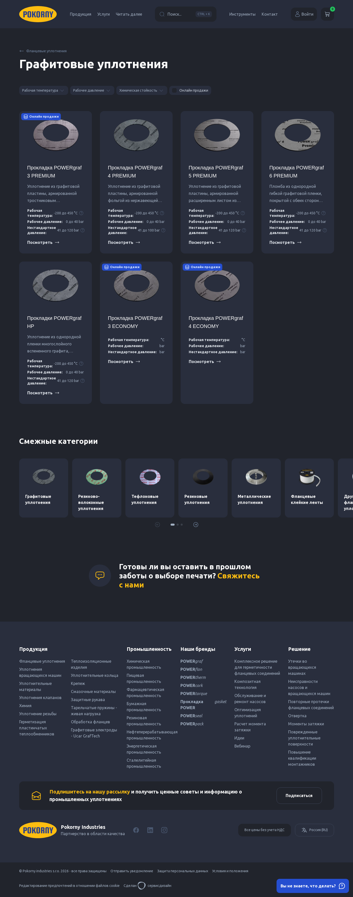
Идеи (239, 738)
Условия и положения (230, 872)
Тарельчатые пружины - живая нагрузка (94, 710)
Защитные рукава (88, 699)
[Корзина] (327, 14)
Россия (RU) (314, 831)
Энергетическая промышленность (144, 749)
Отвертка (297, 715)
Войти (303, 14)
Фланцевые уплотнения (43, 51)
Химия (25, 705)
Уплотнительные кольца (94, 675)
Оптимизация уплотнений (247, 712)
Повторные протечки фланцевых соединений (311, 704)
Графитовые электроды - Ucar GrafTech (94, 733)
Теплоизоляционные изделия (91, 664)
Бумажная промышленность (144, 706)
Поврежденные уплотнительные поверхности (304, 738)
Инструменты (242, 14)
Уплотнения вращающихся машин (40, 672)
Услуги (103, 14)
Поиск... (185, 14)
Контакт (270, 14)
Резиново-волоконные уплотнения (91, 502)
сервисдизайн (154, 887)
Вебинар (242, 746)
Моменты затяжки (306, 724)
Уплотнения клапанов (40, 697)
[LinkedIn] (150, 831)
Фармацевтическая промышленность (145, 692)
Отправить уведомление (132, 872)
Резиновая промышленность (144, 720)
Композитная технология (247, 684)
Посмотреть (43, 242)
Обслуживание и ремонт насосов (250, 698)
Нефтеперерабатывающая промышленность (149, 735)
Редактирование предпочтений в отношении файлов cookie (69, 887)
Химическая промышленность (144, 664)
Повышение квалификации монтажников (302, 758)
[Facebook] (136, 831)
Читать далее (129, 14)
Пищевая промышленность (144, 678)
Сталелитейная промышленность (144, 763)
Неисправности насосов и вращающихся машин (309, 687)
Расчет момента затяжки (250, 727)
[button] (173, 525)
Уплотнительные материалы (35, 686)
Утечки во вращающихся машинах (302, 667)
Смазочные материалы (93, 691)
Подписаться (298, 796)
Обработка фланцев (90, 722)
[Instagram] (164, 831)
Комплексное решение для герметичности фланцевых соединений (257, 667)
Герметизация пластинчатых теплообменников (36, 728)
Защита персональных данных (182, 872)
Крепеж (78, 683)
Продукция (80, 14)
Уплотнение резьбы (38, 713)
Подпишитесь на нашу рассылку (89, 792)
